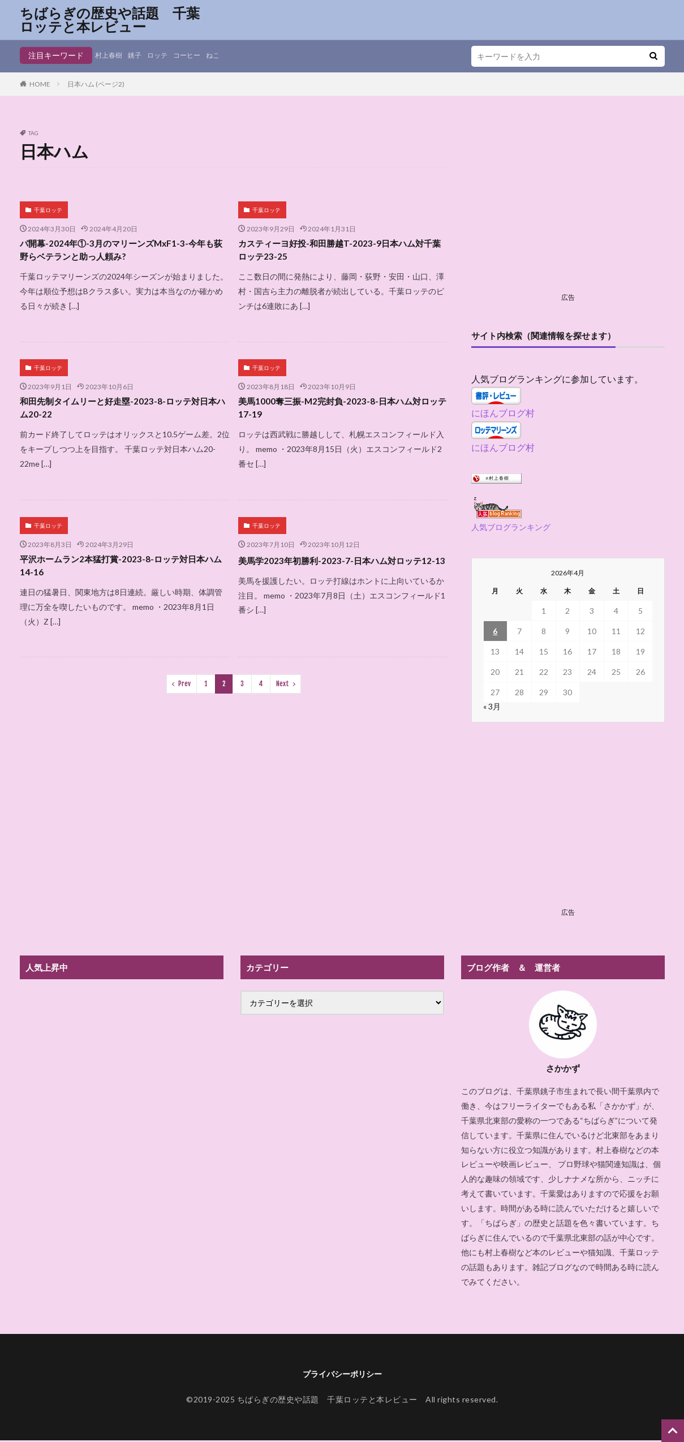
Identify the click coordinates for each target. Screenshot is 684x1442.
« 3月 (492, 706)
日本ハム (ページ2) (95, 84)
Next (282, 695)
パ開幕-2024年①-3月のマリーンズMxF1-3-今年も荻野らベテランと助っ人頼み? (124, 252)
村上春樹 (111, 55)
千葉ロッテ (48, 209)
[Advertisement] (568, 209)
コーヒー (199, 55)
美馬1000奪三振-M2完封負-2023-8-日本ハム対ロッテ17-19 (340, 414)
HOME (39, 84)
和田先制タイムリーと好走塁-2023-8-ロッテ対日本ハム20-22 (121, 414)
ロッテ (166, 55)
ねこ (228, 55)
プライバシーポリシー (342, 1374)
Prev (184, 695)
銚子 (140, 55)
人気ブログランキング (510, 527)
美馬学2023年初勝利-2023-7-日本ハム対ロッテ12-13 (341, 575)
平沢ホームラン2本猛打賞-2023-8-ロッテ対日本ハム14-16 (124, 575)
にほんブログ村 (503, 412)
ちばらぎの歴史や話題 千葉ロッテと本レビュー (110, 19)
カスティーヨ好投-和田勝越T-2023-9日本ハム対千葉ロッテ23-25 (342, 252)
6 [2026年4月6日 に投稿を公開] (495, 631)
